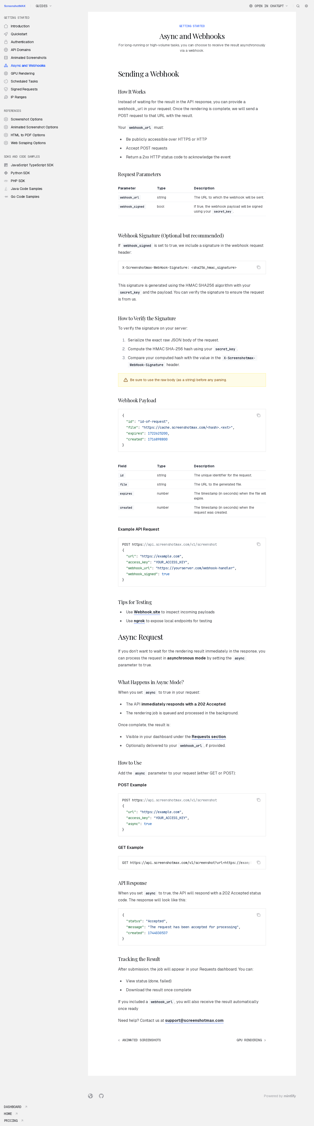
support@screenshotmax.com (194, 1020)
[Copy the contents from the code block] (258, 267)
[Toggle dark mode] (306, 6)
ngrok (139, 620)
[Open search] (298, 6)
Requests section (209, 736)
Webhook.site (147, 612)
